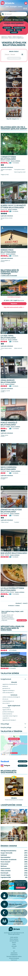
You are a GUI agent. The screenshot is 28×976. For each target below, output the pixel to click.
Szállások (4, 855)
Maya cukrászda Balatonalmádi (8, 468)
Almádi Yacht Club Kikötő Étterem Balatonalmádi (13, 206)
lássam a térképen (15, 161)
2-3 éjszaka (7, 27)
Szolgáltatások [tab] (6, 679)
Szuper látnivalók (6, 853)
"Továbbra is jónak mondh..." (5, 391)
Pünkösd (14, 32)
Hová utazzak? (5, 861)
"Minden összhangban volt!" (6, 170)
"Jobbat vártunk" (18, 348)
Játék (7, 6)
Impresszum (14, 960)
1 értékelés (15, 473)
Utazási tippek (5, 875)
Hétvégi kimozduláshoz (17, 815)
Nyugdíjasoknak (19, 27)
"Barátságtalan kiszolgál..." (4, 478)
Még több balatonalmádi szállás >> (14, 307)
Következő (18, 603)
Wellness (10, 30)
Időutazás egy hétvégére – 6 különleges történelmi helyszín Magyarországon (12, 820)
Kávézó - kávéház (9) (14, 82)
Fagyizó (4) (14, 112)
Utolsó (24, 603)
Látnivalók (14, 946)
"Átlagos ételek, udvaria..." (4, 436)
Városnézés (4, 864)
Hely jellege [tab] (5, 724)
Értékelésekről (14, 954)
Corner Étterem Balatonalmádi (8, 158)
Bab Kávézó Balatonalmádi (14, 553)
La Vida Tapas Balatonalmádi (8, 336)
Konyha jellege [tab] (6, 727)
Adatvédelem (14, 953)
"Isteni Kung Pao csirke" (20, 172)
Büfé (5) (14, 102)
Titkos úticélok (6, 870)
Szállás (14, 944)
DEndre (14, 798)
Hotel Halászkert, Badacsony (11, 665)
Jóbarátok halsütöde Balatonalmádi (11, 510)
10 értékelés (15, 594)
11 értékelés (15, 515)
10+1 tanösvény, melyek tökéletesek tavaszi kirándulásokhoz (10, 837)
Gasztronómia (5, 868)
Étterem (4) (14, 72)
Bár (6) (14, 92)
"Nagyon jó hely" (5, 174)
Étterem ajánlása (14, 939)
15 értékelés (15, 428)
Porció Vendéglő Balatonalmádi (9, 423)
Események (4, 872)
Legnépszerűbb (21, 816)
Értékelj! (8, 20)
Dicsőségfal (13, 6)
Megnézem (14, 303)
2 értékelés (15, 211)
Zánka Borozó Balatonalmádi (8, 381)
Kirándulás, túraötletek (12, 816)
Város (14, 948)
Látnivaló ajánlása (14, 941)
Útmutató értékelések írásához (14, 956)
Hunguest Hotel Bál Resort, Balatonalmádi (11, 646)
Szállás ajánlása (14, 937)
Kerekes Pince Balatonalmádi (8, 251)
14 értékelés (15, 163)
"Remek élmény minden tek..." (6, 219)
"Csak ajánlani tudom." (19, 169)
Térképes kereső (18, 20)
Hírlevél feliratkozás (14, 958)
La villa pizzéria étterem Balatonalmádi (12, 589)
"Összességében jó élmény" (5, 261)
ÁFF (14, 951)
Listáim (20, 6)
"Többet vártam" (5, 522)
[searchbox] (14, 14)
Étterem (14, 942)
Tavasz (18, 30)
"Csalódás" (16, 522)
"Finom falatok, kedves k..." (6, 349)
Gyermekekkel (5, 857)
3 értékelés (15, 557)
